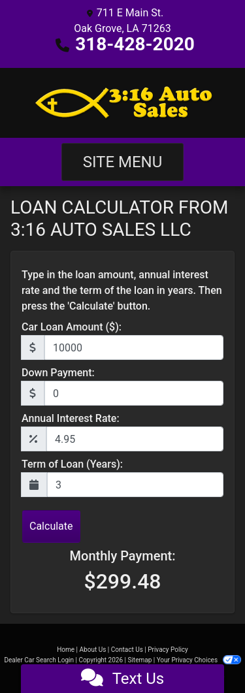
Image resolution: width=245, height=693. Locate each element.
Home (65, 649)
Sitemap (139, 660)
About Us (93, 649)
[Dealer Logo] (122, 102)
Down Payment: (58, 372)
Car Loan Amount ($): (72, 327)
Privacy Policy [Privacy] (168, 649)
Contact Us (127, 649)
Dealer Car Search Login (39, 660)
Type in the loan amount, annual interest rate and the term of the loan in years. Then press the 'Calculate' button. (122, 290)
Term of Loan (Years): (72, 464)
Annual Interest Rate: (71, 418)
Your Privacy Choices (199, 660)
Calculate (51, 526)
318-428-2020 (135, 44)
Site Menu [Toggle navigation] (123, 162)
